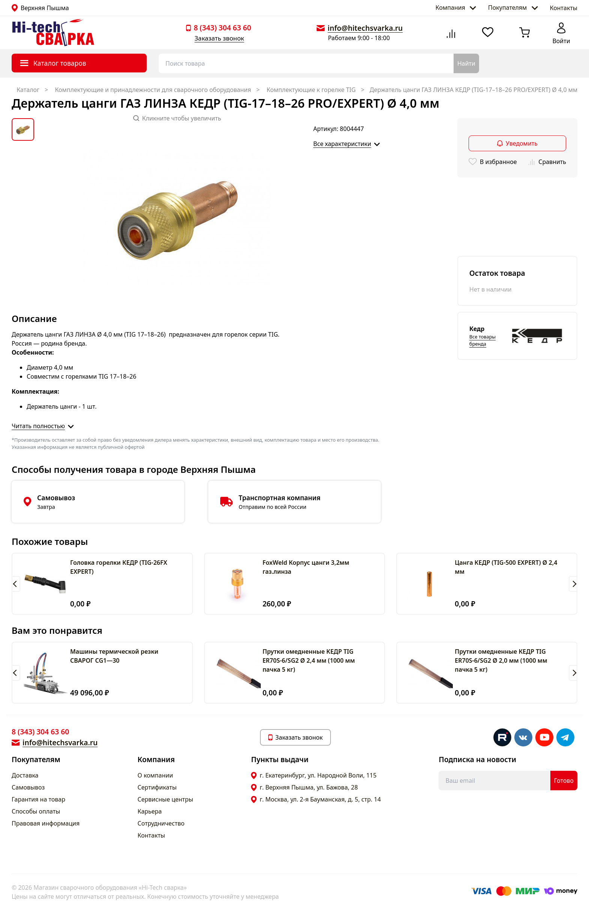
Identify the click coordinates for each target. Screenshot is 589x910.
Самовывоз (28, 787)
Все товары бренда (482, 340)
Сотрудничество (161, 823)
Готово (564, 780)
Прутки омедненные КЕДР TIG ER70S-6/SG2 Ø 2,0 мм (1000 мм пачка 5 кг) (501, 660)
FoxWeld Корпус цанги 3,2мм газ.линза (306, 567)
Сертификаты (157, 787)
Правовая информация (46, 823)
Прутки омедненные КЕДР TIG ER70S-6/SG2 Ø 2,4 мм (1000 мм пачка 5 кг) (309, 660)
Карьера (150, 811)
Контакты (563, 8)
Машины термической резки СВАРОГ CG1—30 (114, 656)
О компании (155, 775)
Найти (466, 63)
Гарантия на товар (38, 799)
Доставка (25, 775)
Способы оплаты (36, 811)
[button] (16, 584)
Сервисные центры (165, 799)
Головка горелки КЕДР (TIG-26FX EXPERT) (118, 567)
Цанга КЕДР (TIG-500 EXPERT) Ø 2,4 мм (506, 567)
